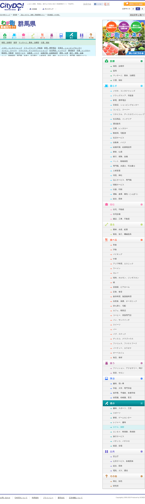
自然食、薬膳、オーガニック (125, 301)
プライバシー (48, 498)
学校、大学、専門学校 (122, 388)
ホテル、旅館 (118, 427)
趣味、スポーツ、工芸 (122, 408)
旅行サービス (118, 436)
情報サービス (81, 55)
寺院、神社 (52, 55)
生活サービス (20, 53)
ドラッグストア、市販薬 (33, 48)
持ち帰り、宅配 (119, 306)
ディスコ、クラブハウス (123, 339)
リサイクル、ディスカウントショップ (33, 50)
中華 (115, 259)
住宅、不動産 (118, 209)
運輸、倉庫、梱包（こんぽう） (126, 194)
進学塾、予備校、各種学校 (124, 393)
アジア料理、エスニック (123, 264)
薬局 (15, 42)
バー (115, 329)
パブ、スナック (119, 334)
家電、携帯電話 (50, 48)
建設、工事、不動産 (121, 219)
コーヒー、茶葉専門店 (122, 315)
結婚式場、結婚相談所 (49, 53)
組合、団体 (117, 199)
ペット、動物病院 (8, 55)
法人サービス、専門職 (66, 55)
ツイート (87, 4)
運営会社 (61, 498)
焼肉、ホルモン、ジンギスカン (126, 278)
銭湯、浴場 (117, 446)
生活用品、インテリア (57, 50)
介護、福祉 (45, 42)
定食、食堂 (117, 292)
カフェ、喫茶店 (119, 310)
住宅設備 (116, 214)
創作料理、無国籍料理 (122, 296)
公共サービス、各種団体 (123, 461)
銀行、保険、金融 (76, 53)
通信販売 (71, 50)
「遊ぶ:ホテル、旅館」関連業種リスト (32, 15)
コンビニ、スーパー (9, 50)
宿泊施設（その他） (53, 15)
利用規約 (35, 498)
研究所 (116, 486)
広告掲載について (76, 498)
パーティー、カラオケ (122, 348)
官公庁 (116, 456)
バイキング (117, 254)
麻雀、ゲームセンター (122, 418)
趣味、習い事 (118, 383)
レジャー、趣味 (119, 422)
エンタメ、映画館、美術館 (124, 432)
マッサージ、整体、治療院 (29, 42)
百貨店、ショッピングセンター (70, 48)
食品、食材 (117, 357)
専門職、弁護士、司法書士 (27, 55)
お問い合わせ (5, 498)
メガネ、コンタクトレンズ (12, 48)
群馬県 (15, 15)
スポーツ (116, 413)
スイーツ (116, 325)
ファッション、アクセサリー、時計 (128, 368)
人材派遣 (42, 55)
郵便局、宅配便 (8, 53)
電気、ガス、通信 (120, 470)
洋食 (115, 249)
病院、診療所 (7, 42)
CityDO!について (21, 498)
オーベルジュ (118, 353)
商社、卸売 (117, 481)
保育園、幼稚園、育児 (122, 397)
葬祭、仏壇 (64, 53)
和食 (115, 245)
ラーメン (116, 268)
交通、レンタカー (83, 50)
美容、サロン (118, 373)
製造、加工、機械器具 (122, 234)
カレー (116, 273)
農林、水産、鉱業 (120, 229)
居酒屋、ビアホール (121, 287)
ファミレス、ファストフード (125, 343)
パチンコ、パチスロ (121, 441)
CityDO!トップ (5, 15)
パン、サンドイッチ (121, 320)
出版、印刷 (117, 189)
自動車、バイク (33, 53)
